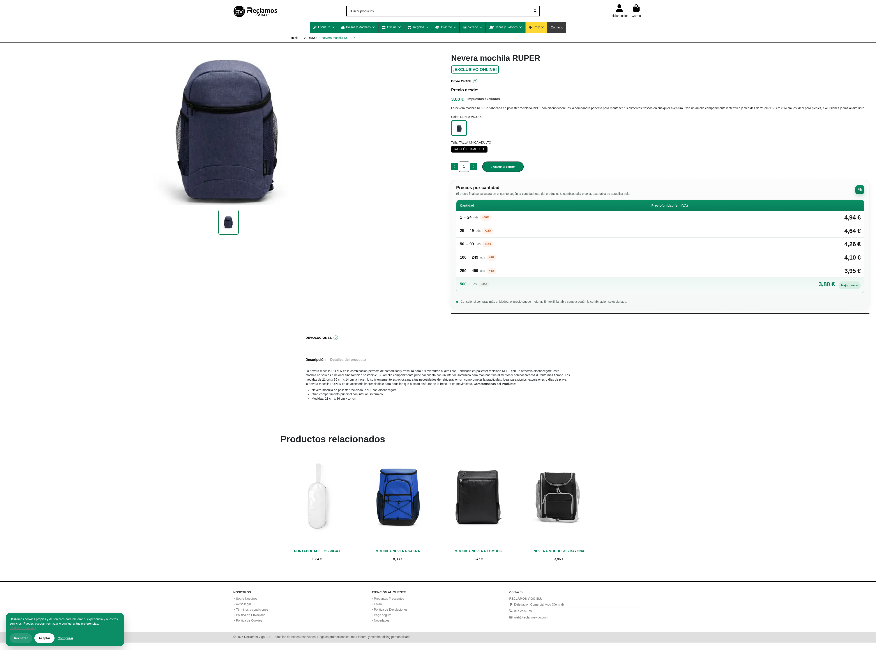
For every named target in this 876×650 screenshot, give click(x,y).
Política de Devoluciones (391, 609)
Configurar (65, 638)
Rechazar (21, 638)
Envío (378, 604)
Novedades (382, 620)
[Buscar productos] (535, 11)
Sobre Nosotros (246, 598)
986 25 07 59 (523, 611)
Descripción (316, 360)
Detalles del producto (348, 360)
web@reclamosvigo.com (531, 617)
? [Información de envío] (475, 81)
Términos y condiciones (252, 609)
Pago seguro (382, 615)
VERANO (310, 38)
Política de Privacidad (251, 615)
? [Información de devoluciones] (336, 338)
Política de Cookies (249, 620)
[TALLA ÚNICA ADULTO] (469, 149)
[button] (324, 27)
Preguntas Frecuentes (389, 598)
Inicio (294, 38)
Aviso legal (243, 604)
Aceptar (44, 638)
